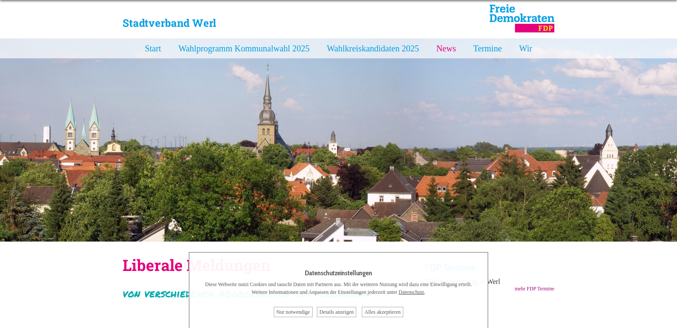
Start (153, 48)
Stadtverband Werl (169, 23)
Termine (487, 48)
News (446, 48)
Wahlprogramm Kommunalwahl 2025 (244, 48)
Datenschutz (411, 292)
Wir (525, 48)
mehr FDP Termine (534, 289)
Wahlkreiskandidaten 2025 (373, 48)
